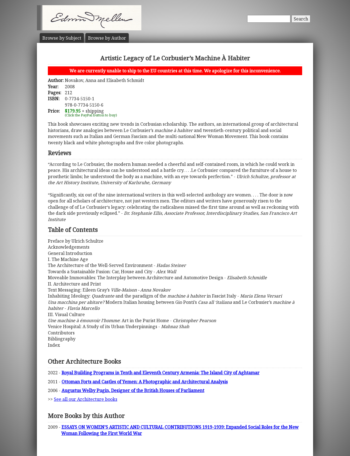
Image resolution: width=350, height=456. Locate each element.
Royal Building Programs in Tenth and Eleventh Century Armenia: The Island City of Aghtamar (160, 373)
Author (107, 38)
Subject (61, 38)
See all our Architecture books (85, 399)
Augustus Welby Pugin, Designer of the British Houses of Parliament (133, 390)
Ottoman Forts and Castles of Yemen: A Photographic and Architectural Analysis (145, 382)
